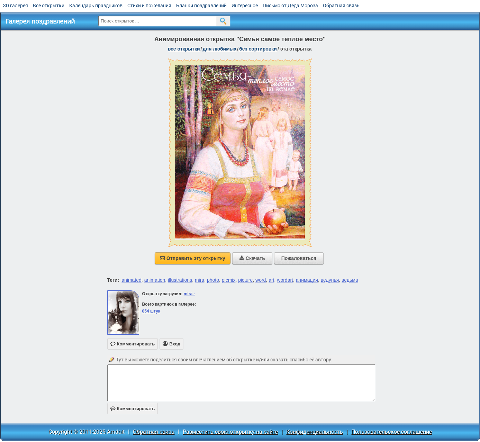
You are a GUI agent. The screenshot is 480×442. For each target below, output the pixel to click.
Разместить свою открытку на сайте (230, 432)
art (271, 280)
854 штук (151, 311)
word (260, 280)
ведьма (350, 280)
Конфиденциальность (314, 432)
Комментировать (132, 408)
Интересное (245, 5)
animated (131, 280)
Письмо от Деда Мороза (290, 5)
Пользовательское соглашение (391, 432)
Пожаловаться (298, 258)
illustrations (180, 280)
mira (199, 280)
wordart (285, 280)
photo (213, 280)
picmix (229, 280)
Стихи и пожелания (149, 5)
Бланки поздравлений (201, 5)
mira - (189, 293)
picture (245, 280)
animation (154, 280)
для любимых (219, 49)
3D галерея (15, 5)
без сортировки (258, 49)
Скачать (252, 258)
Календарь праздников (96, 5)
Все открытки (48, 5)
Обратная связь (341, 5)
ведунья (330, 280)
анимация (307, 280)
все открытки (184, 49)
